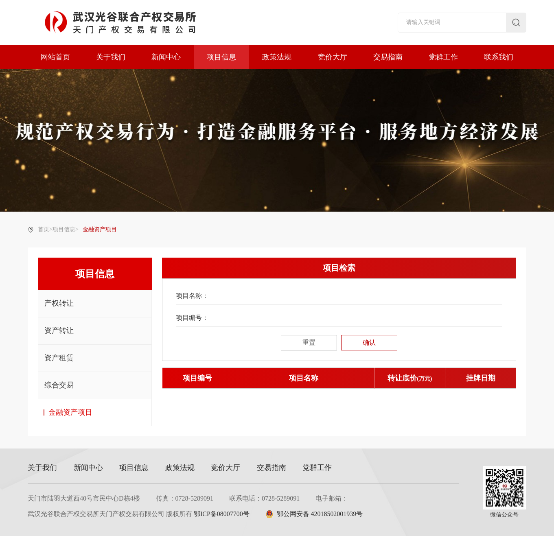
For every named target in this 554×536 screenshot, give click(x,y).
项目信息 (221, 57)
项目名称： (192, 295)
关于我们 (110, 57)
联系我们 (498, 57)
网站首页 (55, 57)
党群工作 (443, 57)
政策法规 (276, 57)
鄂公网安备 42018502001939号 (314, 513)
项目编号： (192, 317)
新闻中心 (166, 57)
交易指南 (388, 57)
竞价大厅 (332, 57)
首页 (43, 229)
